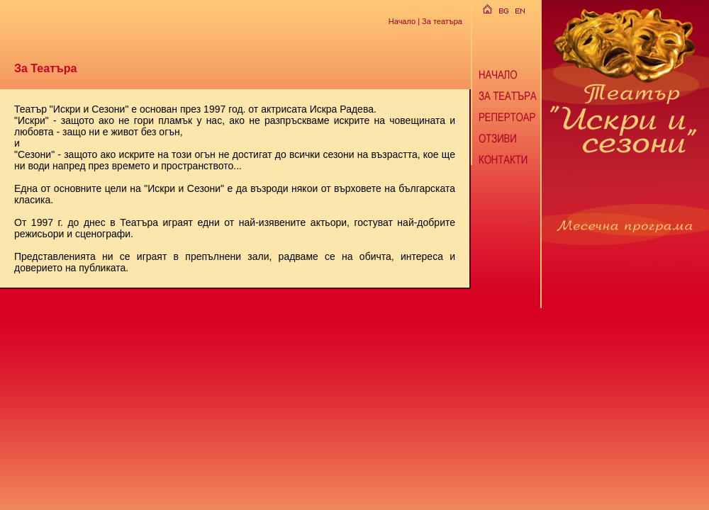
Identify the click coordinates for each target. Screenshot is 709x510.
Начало (402, 20)
